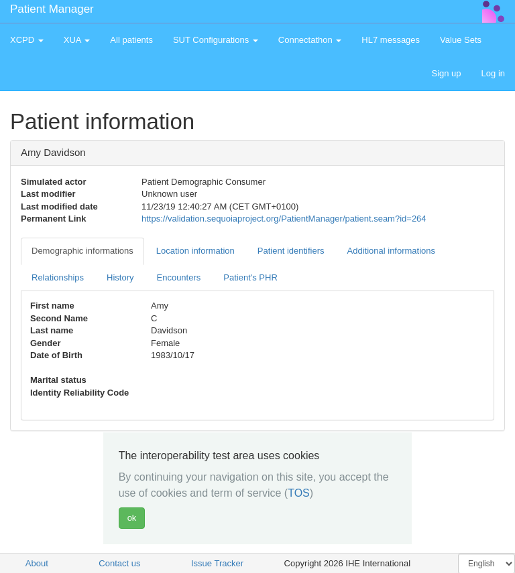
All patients (131, 40)
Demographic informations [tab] (82, 251)
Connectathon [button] (310, 40)
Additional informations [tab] (391, 251)
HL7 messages (390, 40)
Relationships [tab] (58, 277)
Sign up (446, 73)
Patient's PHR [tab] (250, 277)
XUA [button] (77, 40)
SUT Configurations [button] (215, 40)
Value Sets (460, 40)
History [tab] (120, 277)
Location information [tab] (195, 251)
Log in (493, 73)
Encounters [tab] (179, 277)
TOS (299, 493)
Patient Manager (52, 9)
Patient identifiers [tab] (291, 251)
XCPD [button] (27, 40)
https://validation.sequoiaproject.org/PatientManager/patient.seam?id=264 (283, 219)
